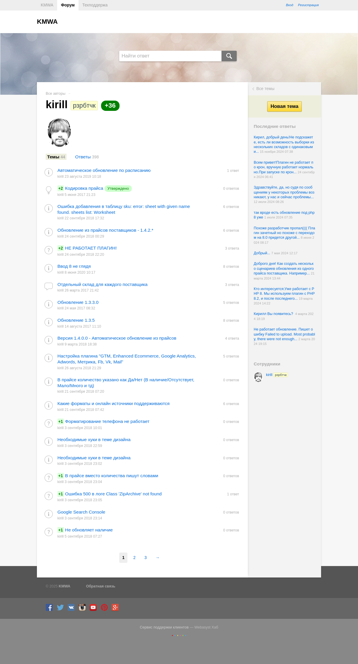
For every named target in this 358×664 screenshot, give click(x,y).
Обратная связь (100, 586)
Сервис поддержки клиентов (164, 627)
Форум (68, 5)
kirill (277, 375)
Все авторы (55, 94)
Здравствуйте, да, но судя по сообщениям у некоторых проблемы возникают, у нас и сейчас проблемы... (284, 192)
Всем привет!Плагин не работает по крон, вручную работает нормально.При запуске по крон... (283, 167)
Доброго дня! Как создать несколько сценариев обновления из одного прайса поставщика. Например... (284, 268)
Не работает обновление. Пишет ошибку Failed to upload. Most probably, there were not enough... (284, 334)
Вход (289, 5)
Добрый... (262, 253)
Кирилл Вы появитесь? (274, 314)
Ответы (87, 156)
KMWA (47, 5)
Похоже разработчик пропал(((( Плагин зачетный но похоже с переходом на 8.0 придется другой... (284, 233)
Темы (56, 156)
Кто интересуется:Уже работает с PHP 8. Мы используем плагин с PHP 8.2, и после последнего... (284, 294)
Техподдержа (95, 5)
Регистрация (308, 5)
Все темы (265, 88)
